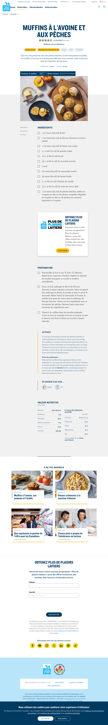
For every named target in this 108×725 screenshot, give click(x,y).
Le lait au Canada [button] (21, 7)
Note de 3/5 (45, 40)
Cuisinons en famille (76, 682)
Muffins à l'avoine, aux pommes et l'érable (25, 497)
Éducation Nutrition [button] (51, 7)
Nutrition (23, 134)
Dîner (71, 49)
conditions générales (72, 713)
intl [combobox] (102, 2)
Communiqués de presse (79, 1)
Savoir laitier (59, 682)
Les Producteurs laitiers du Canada (6, 6)
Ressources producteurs (39, 1)
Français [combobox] (93, 2)
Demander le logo (52, 1)
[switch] (57, 73)
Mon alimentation (54, 686)
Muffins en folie (30, 49)
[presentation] (54, 605)
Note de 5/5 (51, 40)
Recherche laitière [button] (69, 7)
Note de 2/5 (42, 40)
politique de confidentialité (67, 631)
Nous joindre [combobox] (64, 1)
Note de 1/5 (40, 40)
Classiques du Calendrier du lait (48, 49)
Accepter (45, 718)
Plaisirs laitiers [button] (36, 7)
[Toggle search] (104, 7)
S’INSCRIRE (62, 250)
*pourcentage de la (74, 439)
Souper (64, 49)
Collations (79, 49)
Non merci (62, 718)
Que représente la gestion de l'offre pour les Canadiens (28, 535)
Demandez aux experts (24, 1)
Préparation (24, 131)
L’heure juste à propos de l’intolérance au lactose (70, 535)
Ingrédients (24, 127)
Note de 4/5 (48, 40)
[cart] (99, 7)
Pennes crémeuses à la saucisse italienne (69, 497)
